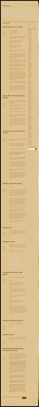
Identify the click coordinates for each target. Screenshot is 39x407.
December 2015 (30, 74)
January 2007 (30, 125)
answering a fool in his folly (13, 27)
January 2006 (30, 135)
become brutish (8, 334)
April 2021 (30, 37)
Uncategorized (4, 34)
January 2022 (30, 36)
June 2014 (30, 85)
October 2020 (30, 40)
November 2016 (30, 65)
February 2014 (30, 88)
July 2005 (30, 138)
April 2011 (30, 113)
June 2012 (30, 104)
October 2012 (30, 101)
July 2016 (30, 68)
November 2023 (30, 33)
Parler (29, 24)
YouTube (29, 25)
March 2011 (30, 114)
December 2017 (30, 55)
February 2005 (30, 141)
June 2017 (30, 59)
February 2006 (30, 134)
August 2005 (30, 137)
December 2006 (30, 126)
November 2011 (30, 109)
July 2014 (30, 84)
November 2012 (30, 100)
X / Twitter (30, 23)
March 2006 (30, 133)
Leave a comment (4, 35)
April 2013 (30, 96)
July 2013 (30, 94)
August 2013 (30, 93)
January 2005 (30, 142)
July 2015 (30, 78)
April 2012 (30, 106)
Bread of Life (7, 228)
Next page (25, 398)
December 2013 (30, 90)
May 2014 (30, 86)
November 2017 (30, 56)
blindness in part (9, 241)
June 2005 (30, 139)
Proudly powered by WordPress (9, 403)
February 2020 (30, 43)
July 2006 (30, 130)
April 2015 (30, 80)
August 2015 (30, 77)
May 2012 (30, 105)
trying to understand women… (14, 320)
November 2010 (30, 117)
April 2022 (30, 35)
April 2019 (30, 48)
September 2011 (30, 110)
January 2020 (30, 44)
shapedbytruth (6, 5)
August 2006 (30, 129)
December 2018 (30, 51)
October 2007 (30, 122)
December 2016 (30, 64)
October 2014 (30, 82)
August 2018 (30, 53)
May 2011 (30, 112)
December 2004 (30, 143)
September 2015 (30, 76)
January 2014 (30, 89)
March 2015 (30, 81)
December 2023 (30, 32)
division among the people (12, 183)
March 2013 (30, 97)
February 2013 (30, 98)
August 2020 (30, 41)
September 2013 (30, 92)
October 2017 (30, 57)
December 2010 (30, 116)
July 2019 (30, 47)
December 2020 (30, 39)
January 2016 (30, 73)
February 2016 (30, 72)
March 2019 (30, 49)
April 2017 (30, 61)
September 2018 (30, 52)
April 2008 (30, 121)
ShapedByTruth (4, 102)
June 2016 (30, 69)
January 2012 (30, 108)
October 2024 (30, 31)
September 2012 (30, 102)
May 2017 (30, 60)
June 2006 (30, 131)
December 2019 (30, 45)
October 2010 (30, 118)
